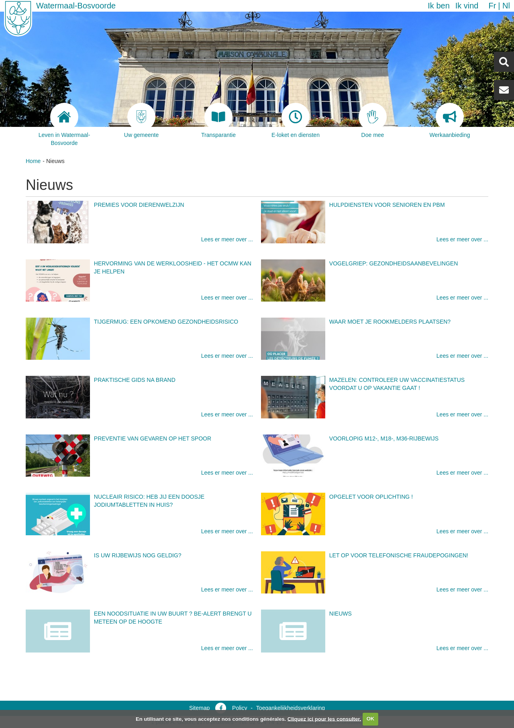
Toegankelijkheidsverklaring (290, 708)
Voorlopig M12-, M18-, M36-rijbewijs (384, 438)
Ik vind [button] (467, 5)
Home (33, 161)
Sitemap (199, 708)
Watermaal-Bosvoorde (76, 5)
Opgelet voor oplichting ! (371, 496)
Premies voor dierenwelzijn (139, 205)
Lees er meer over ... (227, 239)
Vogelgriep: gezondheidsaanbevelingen (393, 263)
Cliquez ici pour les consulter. (324, 719)
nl (506, 5)
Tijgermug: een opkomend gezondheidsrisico (166, 321)
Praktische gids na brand (134, 380)
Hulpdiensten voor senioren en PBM (387, 205)
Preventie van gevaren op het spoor (152, 438)
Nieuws (340, 613)
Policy (239, 708)
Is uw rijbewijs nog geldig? (138, 555)
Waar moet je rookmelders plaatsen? (390, 321)
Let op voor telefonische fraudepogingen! (398, 555)
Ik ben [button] (438, 5)
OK (371, 719)
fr (492, 5)
